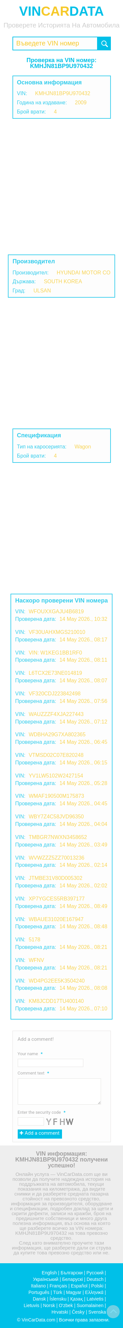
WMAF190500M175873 (56, 796)
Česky (78, 1312)
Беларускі (72, 1279)
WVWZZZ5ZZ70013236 (56, 858)
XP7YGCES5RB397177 (57, 898)
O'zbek (66, 1305)
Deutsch (95, 1279)
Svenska (97, 1312)
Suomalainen (90, 1305)
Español (79, 1285)
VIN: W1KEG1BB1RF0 (55, 652)
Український (45, 1279)
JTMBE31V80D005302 (55, 878)
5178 (34, 939)
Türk (57, 1292)
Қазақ (76, 1299)
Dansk (39, 1299)
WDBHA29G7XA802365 (57, 734)
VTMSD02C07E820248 (56, 755)
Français (58, 1285)
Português (39, 1292)
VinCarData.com (38, 1319)
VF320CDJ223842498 (54, 693)
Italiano (38, 1285)
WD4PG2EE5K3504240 (57, 981)
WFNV (36, 960)
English (49, 1272)
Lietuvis (31, 1305)
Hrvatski (59, 1312)
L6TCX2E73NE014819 (55, 673)
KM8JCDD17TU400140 (56, 1001)
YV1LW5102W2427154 (56, 775)
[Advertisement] (61, 186)
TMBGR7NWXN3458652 (58, 837)
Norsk (49, 1305)
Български (72, 1272)
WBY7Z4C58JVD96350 (56, 816)
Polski (97, 1285)
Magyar (73, 1292)
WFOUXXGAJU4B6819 (56, 611)
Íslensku (58, 1299)
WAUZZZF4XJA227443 (56, 714)
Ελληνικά (94, 1292)
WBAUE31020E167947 (56, 919)
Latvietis (95, 1299)
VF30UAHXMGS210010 (57, 632)
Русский (95, 1272)
